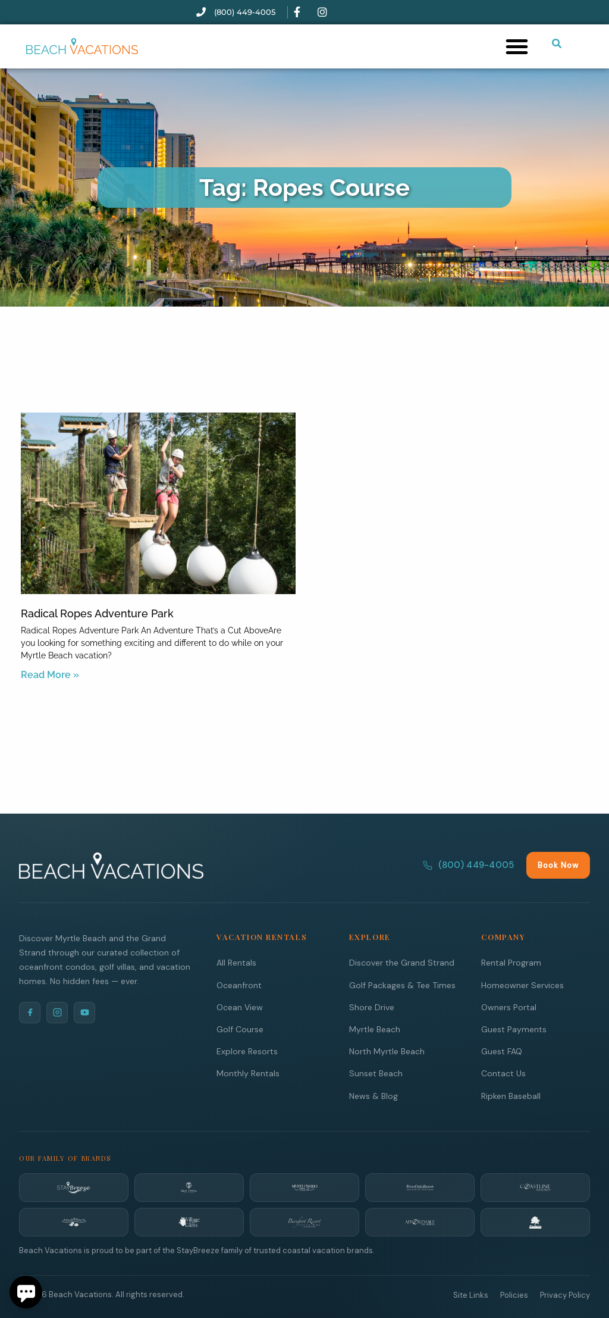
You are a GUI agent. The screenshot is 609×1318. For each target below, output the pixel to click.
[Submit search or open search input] (557, 43)
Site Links (470, 1294)
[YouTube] (84, 1012)
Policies (514, 1294)
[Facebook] (29, 1012)
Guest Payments (514, 1028)
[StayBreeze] (73, 1187)
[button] (517, 46)
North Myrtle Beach (387, 1050)
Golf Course (239, 1028)
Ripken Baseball (511, 1095)
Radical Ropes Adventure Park (97, 613)
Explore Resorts (247, 1050)
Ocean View (239, 1006)
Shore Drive (371, 1006)
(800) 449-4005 (468, 864)
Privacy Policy (565, 1294)
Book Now (558, 865)
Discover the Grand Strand (401, 962)
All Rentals (236, 962)
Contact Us (503, 1072)
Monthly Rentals (248, 1072)
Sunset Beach (376, 1072)
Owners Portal (508, 1006)
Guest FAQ (501, 1050)
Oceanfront (239, 984)
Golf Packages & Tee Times (402, 984)
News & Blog (373, 1095)
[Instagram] (57, 1012)
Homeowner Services (522, 984)
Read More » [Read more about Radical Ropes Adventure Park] (50, 674)
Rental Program (511, 962)
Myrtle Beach (374, 1028)
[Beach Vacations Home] (111, 865)
